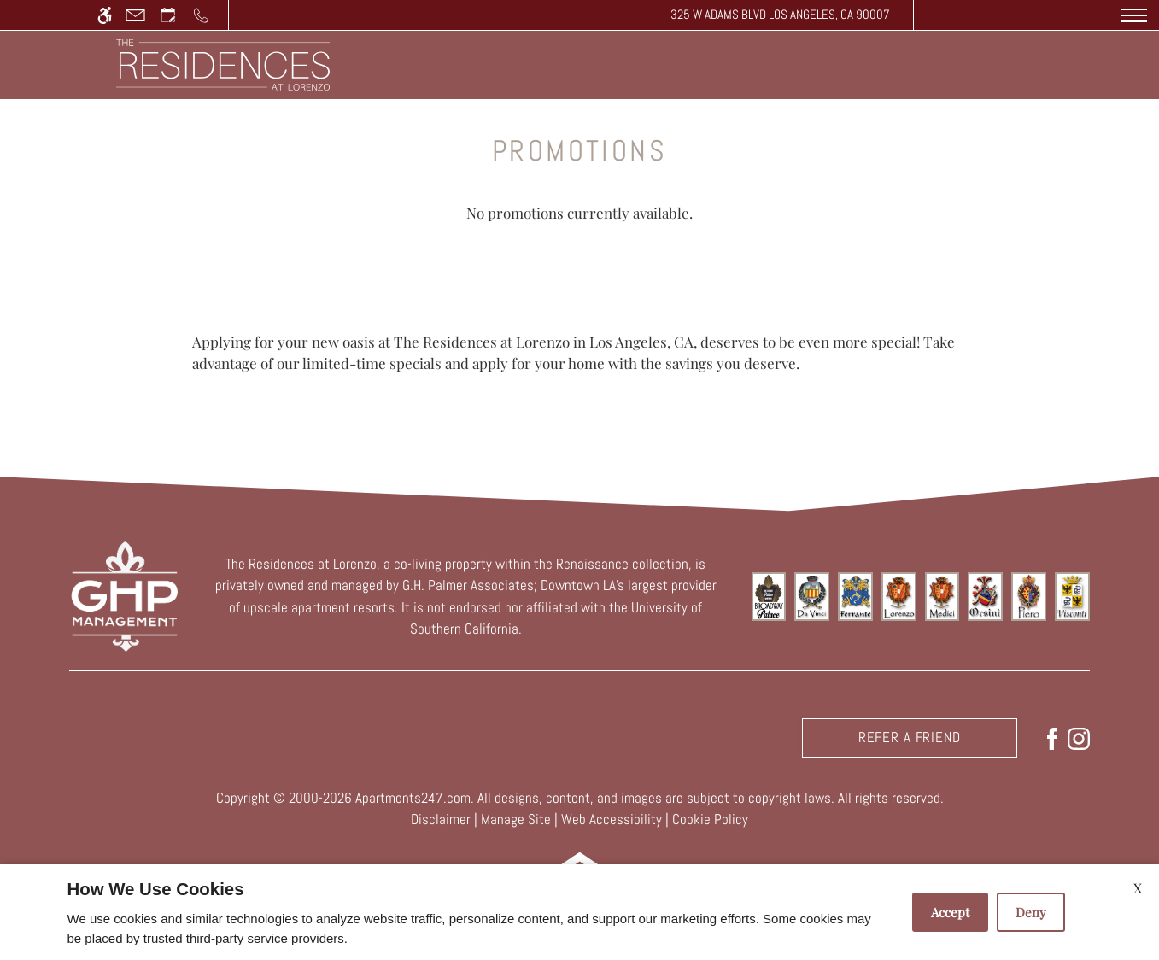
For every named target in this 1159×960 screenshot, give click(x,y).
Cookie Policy (710, 819)
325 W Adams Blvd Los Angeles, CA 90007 (780, 14)
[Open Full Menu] (1134, 15)
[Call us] (201, 15)
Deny (1031, 912)
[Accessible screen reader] (105, 15)
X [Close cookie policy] (1137, 888)
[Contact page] (135, 15)
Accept (950, 912)
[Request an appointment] (168, 15)
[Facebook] (1052, 737)
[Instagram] (1079, 737)
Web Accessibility (611, 819)
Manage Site (516, 819)
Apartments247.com (413, 797)
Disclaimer (441, 819)
